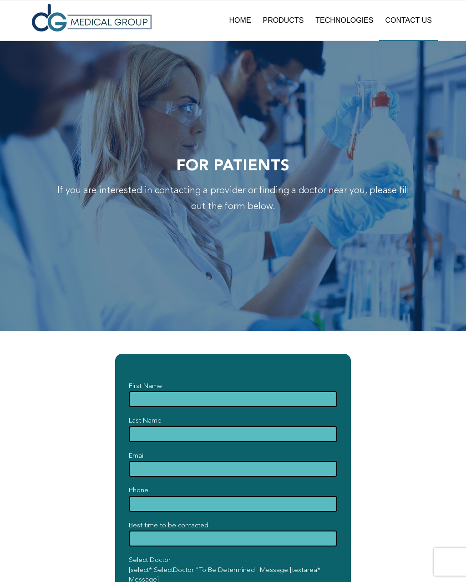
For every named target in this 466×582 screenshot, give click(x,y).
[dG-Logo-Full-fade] (92, 20)
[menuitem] (240, 20)
